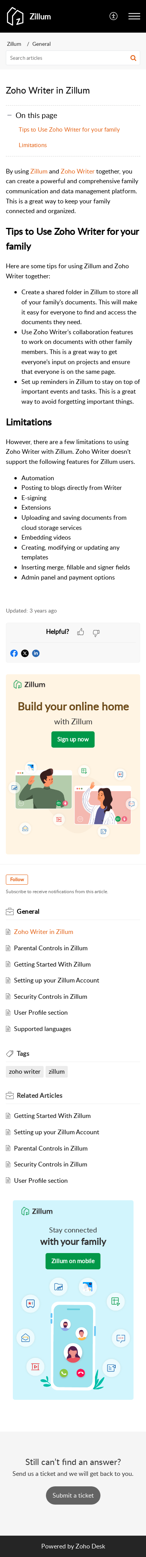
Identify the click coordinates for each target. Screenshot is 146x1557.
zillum (57, 1071)
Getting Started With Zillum (52, 964)
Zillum (14, 43)
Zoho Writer (78, 171)
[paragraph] (73, 383)
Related (39, 1095)
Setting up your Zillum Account (56, 980)
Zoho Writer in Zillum (43, 931)
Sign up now (73, 739)
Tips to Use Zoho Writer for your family (69, 129)
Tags (23, 1053)
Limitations (33, 145)
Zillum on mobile (73, 1261)
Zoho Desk (90, 1546)
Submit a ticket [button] (73, 1495)
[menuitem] (114, 16)
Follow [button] (17, 879)
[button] (134, 16)
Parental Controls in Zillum (51, 948)
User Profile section (41, 1012)
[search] (73, 57)
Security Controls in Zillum (50, 996)
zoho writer (24, 1071)
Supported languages (42, 1028)
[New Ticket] (73, 1495)
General (41, 43)
